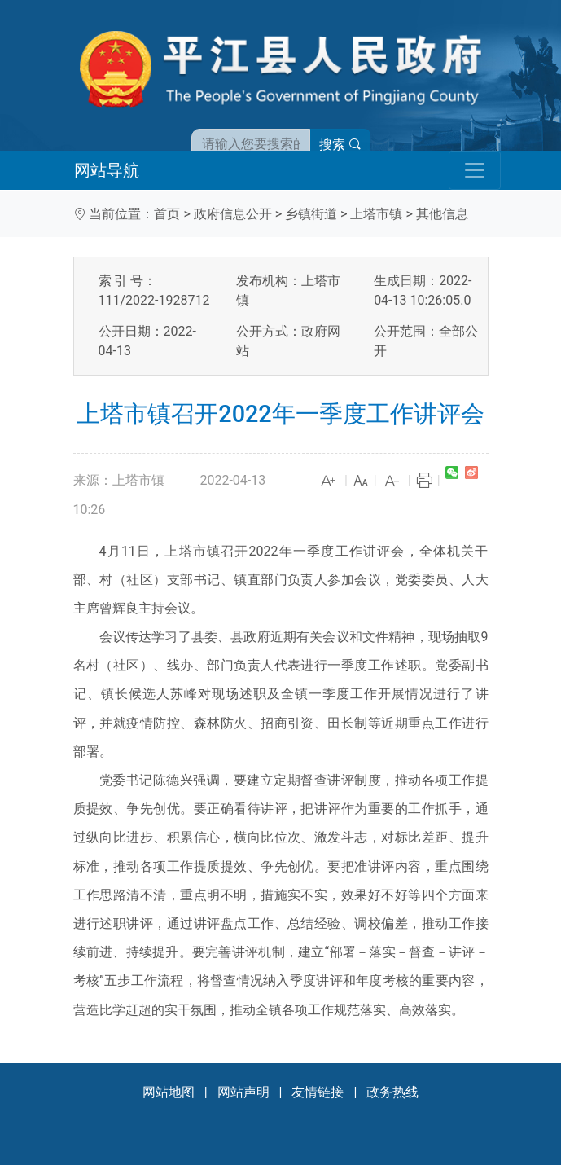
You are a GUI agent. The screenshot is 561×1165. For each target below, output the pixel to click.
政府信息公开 (233, 214)
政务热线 (392, 1092)
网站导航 (106, 170)
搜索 (340, 144)
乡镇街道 (311, 214)
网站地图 (168, 1092)
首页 (167, 214)
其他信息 (442, 214)
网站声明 (243, 1092)
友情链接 (317, 1092)
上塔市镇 (376, 214)
